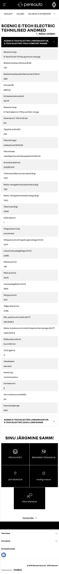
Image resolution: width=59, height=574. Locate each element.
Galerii (20, 14)
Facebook (3, 555)
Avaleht (8, 14)
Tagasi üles (28, 517)
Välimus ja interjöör (39, 14)
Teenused (5, 533)
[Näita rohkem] (45, 34)
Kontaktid (5, 541)
